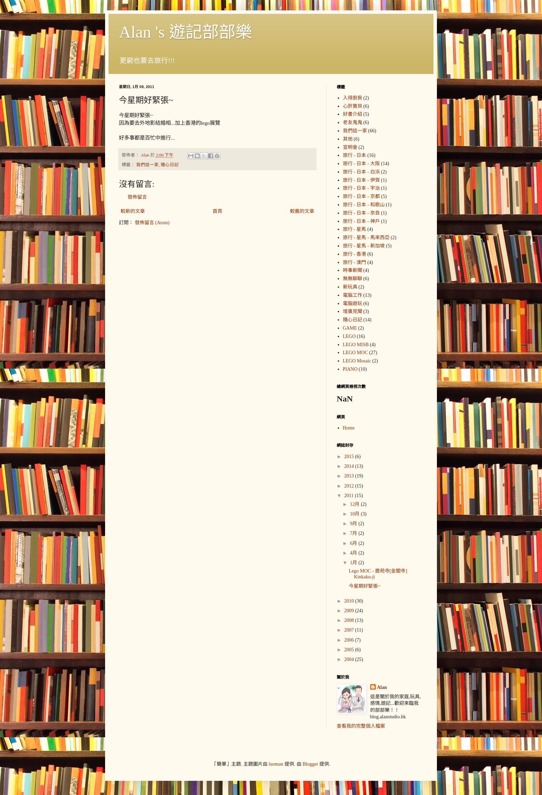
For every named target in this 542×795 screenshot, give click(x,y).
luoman (276, 764)
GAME (350, 328)
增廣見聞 (352, 311)
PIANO (350, 369)
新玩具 (350, 287)
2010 (349, 601)
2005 (349, 649)
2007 (349, 630)
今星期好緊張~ (365, 586)
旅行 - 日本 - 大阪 (361, 163)
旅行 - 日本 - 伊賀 (361, 180)
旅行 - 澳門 (354, 262)
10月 (355, 514)
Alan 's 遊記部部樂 (185, 32)
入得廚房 (352, 98)
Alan (382, 687)
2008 (349, 620)
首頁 (217, 211)
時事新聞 (352, 270)
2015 (349, 456)
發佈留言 (137, 197)
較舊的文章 (302, 211)
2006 (349, 640)
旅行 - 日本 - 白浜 (361, 171)
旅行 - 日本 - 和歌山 (364, 204)
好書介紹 (352, 114)
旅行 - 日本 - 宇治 (361, 188)
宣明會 (350, 147)
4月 (354, 553)
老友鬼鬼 (352, 122)
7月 (354, 533)
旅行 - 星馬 (354, 229)
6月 (354, 543)
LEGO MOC (355, 352)
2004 (349, 659)
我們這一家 (147, 164)
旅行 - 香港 (354, 254)
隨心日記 (170, 164)
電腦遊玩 (352, 303)
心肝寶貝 (352, 106)
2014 (349, 466)
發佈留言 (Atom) (152, 222)
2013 (349, 476)
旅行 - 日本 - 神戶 (361, 221)
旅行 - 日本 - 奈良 (361, 213)
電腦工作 (352, 295)
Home (349, 427)
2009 (349, 610)
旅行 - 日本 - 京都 (361, 196)
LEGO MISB (356, 344)
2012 (349, 486)
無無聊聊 (352, 278)
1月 (354, 562)
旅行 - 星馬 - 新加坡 (364, 245)
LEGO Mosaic (357, 360)
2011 (349, 495)
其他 (348, 139)
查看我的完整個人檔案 (361, 726)
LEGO (349, 336)
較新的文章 (133, 211)
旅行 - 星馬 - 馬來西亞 (366, 237)
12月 (355, 504)
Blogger (310, 764)
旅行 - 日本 (354, 155)
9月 (354, 523)
